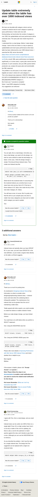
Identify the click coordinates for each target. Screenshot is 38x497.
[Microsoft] (19, 2)
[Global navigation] (1, 2)
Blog (22, 490)
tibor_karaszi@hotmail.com (14, 241)
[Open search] (31, 2)
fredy (6, 20)
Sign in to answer (6, 476)
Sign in (35, 2)
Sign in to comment (7, 135)
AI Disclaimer (4, 490)
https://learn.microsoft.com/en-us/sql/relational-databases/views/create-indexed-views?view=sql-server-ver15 (18, 57)
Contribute (28, 490)
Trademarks (16, 494)
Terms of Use (27, 492)
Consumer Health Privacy (14, 492)
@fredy (11, 111)
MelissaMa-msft (12, 104)
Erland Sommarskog (12, 411)
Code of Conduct (5, 494)
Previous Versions (14, 490)
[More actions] (34, 6)
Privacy (3, 492)
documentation (8, 374)
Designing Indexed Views (21, 291)
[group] (19, 174)
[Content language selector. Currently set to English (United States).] (9, 482)
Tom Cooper (10, 146)
